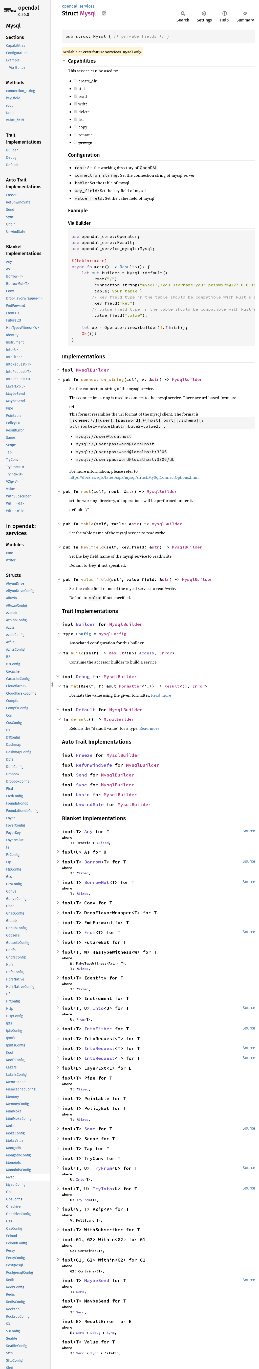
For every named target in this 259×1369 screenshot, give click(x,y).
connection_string (102, 379)
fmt (74, 686)
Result (116, 652)
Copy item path (104, 13)
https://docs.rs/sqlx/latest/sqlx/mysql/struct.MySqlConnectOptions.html (134, 477)
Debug (83, 676)
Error (165, 652)
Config (83, 633)
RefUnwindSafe (94, 765)
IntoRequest (99, 1048)
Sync (81, 785)
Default (85, 710)
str (155, 379)
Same (89, 1129)
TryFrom (102, 1168)
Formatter (130, 686)
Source (249, 831)
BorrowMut (96, 882)
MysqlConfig (112, 633)
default (80, 719)
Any (88, 831)
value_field (95, 579)
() (184, 686)
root (86, 491)
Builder (85, 624)
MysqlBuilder (92, 370)
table (87, 523)
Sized (103, 842)
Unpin (83, 794)
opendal (28, 7)
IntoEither (98, 1029)
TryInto (102, 1189)
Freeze (84, 755)
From (89, 932)
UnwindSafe (90, 804)
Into (98, 1008)
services (86, 6)
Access (146, 652)
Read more (161, 695)
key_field (92, 547)
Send (81, 775)
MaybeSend (96, 1280)
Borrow (92, 862)
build (77, 652)
